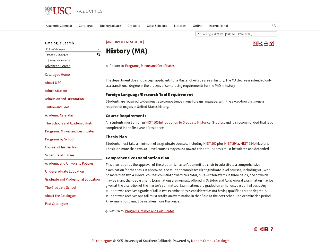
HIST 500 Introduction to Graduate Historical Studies (184, 122)
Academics (89, 10)
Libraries (180, 26)
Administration (56, 90)
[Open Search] (274, 25)
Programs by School (59, 139)
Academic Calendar (59, 26)
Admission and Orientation (64, 99)
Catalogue (86, 26)
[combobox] (236, 34)
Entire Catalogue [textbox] (55, 49)
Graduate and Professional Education (72, 179)
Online (197, 26)
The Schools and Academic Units (69, 123)
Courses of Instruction (61, 147)
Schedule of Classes (59, 155)
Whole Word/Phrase (60, 60)
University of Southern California (58, 10)
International (218, 26)
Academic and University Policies (69, 163)
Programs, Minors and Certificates (70, 131)
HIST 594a (231, 143)
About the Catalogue (60, 195)
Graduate (134, 26)
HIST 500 (209, 143)
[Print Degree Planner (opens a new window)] (255, 43)
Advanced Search (57, 66)
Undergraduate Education (64, 171)
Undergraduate (110, 26)
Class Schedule (157, 26)
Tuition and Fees (57, 107)
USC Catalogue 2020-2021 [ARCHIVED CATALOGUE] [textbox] (224, 34)
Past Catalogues (57, 203)
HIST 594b (248, 143)
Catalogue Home (57, 74)
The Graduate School (60, 187)
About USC (53, 82)
